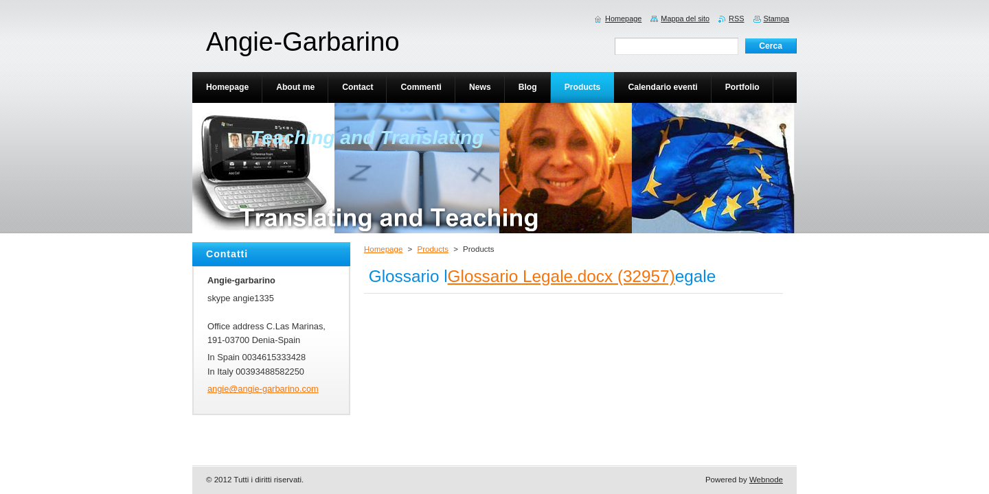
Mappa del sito (685, 18)
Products (432, 249)
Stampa (776, 18)
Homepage (383, 249)
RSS (736, 18)
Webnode (766, 479)
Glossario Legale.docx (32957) (561, 276)
